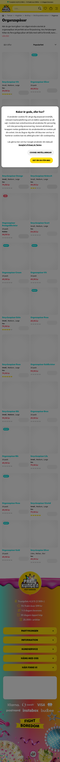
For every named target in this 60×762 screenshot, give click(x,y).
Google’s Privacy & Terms (30, 145)
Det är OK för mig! (41, 160)
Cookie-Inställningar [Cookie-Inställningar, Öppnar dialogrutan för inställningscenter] (40, 152)
